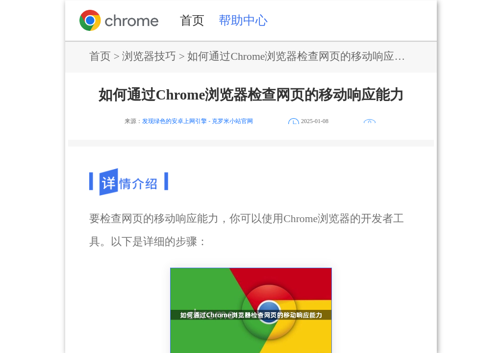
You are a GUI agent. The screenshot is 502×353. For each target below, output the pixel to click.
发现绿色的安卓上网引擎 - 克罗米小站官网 (197, 121)
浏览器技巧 (149, 56)
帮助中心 (243, 20)
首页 (192, 20)
